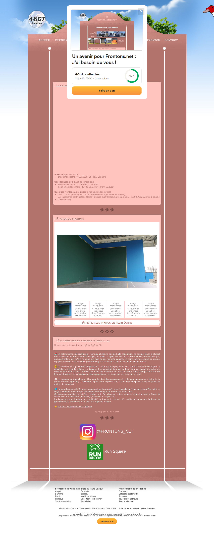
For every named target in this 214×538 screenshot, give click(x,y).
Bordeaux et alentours (128, 494)
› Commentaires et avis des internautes (82, 340)
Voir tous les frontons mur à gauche (75, 406)
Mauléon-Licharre (88, 496)
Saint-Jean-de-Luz (63, 501)
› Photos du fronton (69, 218)
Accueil (44, 40)
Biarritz (58, 496)
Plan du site (90, 508)
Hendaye (59, 499)
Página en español (148, 508)
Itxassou (84, 494)
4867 (37, 19)
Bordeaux (123, 491)
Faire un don (107, 521)
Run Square (107, 451)
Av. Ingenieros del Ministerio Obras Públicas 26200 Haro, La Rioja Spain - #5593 (97, 197)
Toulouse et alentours (128, 499)
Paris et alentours (126, 501)
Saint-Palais (86, 501)
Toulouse (123, 496)
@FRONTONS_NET (107, 431)
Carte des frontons (103, 508)
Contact (171, 40)
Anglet (58, 491)
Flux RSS (122, 508)
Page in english (133, 508)
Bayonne (59, 494)
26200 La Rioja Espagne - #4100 (74, 194)
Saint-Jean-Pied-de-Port (91, 499)
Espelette (85, 491)
